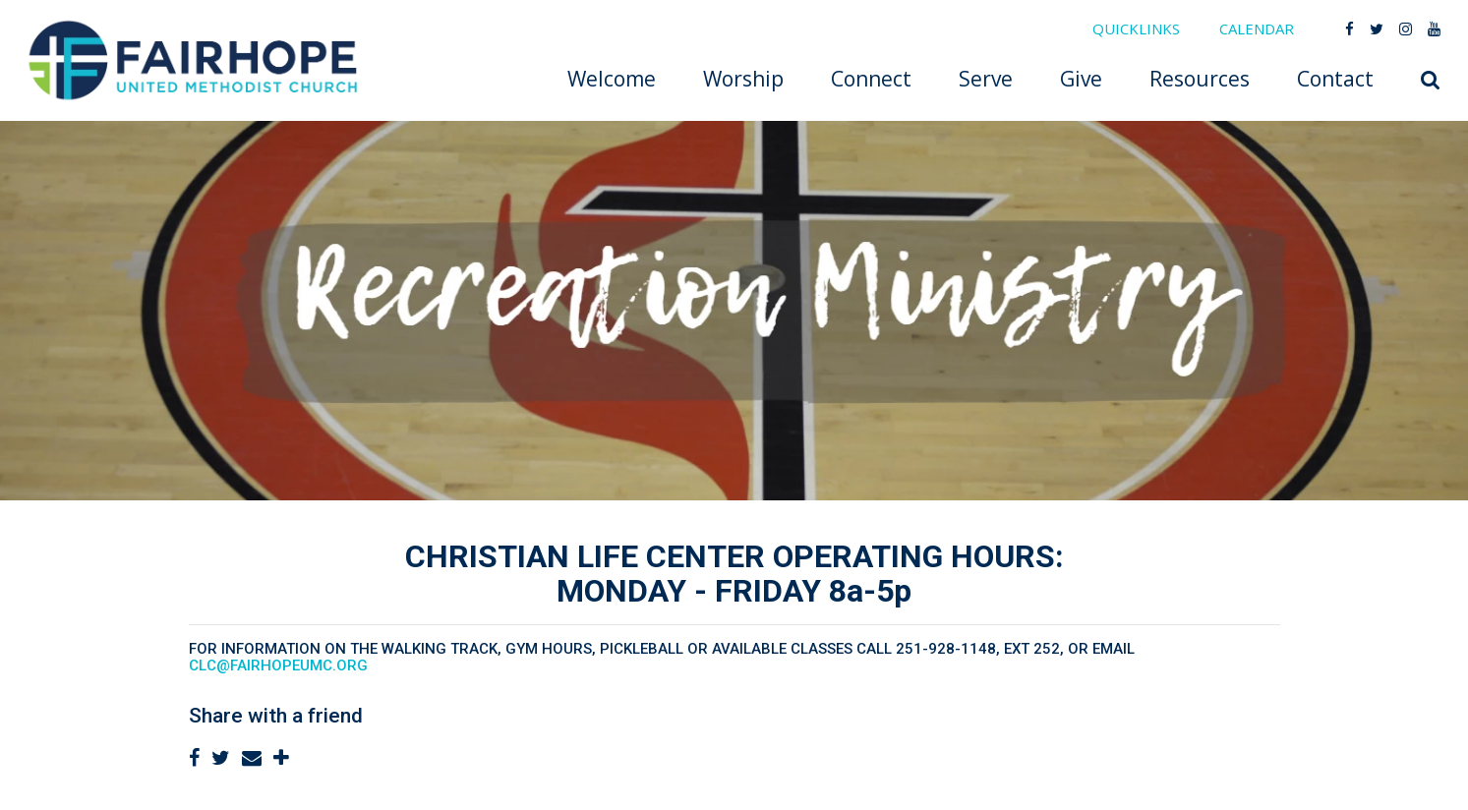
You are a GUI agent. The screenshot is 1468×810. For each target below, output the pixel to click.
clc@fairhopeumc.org (278, 665)
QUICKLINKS (1136, 28)
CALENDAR (1256, 28)
